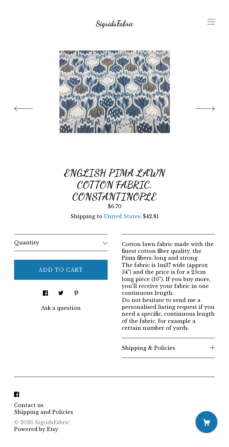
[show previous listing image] (29, 107)
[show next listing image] (199, 107)
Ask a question (61, 308)
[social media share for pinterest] (76, 291)
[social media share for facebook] (45, 291)
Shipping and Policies (43, 412)
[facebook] (16, 394)
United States (122, 216)
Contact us (28, 405)
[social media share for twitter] (61, 291)
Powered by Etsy (36, 429)
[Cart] (206, 422)
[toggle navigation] (211, 22)
